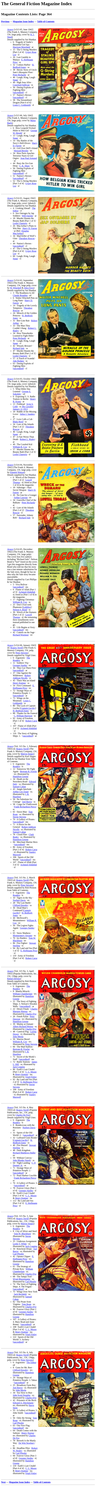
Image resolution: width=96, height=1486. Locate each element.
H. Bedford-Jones (23, 66)
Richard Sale (18, 348)
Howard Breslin (21, 150)
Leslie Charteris (20, 223)
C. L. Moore (31, 1072)
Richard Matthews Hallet (24, 1153)
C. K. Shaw (24, 166)
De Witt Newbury (27, 1443)
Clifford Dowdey (20, 905)
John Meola (18, 1036)
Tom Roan (26, 1304)
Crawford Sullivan (21, 85)
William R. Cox (20, 447)
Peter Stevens (22, 653)
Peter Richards (19, 75)
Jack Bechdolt (20, 1294)
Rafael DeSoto (13, 978)
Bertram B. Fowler (28, 771)
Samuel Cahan (19, 786)
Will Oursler (27, 216)
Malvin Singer (27, 754)
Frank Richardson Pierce (25, 807)
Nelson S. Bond (20, 609)
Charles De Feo (23, 1115)
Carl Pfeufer (18, 1254)
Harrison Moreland (21, 47)
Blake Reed (18, 421)
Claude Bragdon (20, 295)
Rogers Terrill (16, 648)
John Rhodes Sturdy (22, 1160)
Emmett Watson (17, 472)
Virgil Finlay (31, 1077)
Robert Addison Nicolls (22, 676)
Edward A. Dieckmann (23, 1403)
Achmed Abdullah (27, 592)
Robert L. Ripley (27, 439)
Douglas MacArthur (21, 232)
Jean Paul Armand (28, 158)
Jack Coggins (19, 1067)
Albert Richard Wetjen (23, 1026)
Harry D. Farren (30, 228)
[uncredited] (18, 92)
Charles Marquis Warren (25, 1010)
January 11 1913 (23, 407)
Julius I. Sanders (27, 414)
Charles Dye (30, 1014)
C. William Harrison (23, 716)
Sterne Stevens (19, 817)
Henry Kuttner (19, 683)
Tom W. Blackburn (22, 1234)
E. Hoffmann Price (23, 686)
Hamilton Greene (20, 776)
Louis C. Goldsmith (22, 105)
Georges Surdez (20, 665)
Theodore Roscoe (27, 238)
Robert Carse (31, 721)
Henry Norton (27, 1433)
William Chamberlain (22, 994)
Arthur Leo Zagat (21, 791)
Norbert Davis (19, 900)
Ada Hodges (18, 361)
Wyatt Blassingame (21, 1279)
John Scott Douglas (21, 1395)
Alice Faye (29, 288)
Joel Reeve (27, 802)
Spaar (15, 80)
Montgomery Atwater (22, 935)
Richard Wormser (21, 635)
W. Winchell (15, 288)
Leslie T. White (20, 1244)
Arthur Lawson (20, 497)
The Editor (31, 1362)
